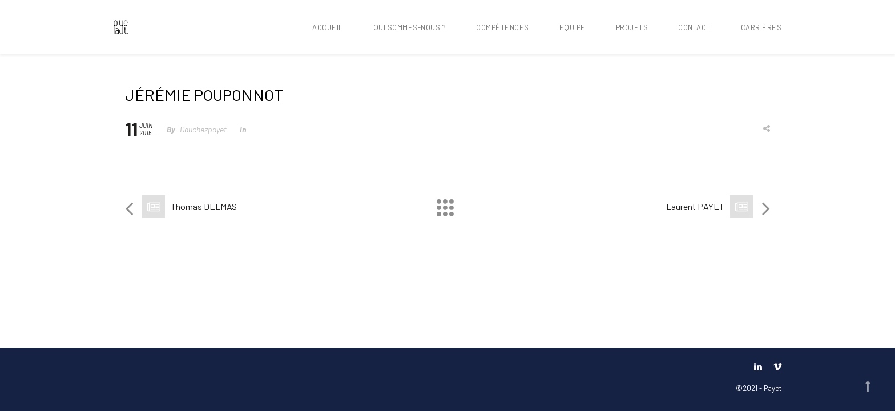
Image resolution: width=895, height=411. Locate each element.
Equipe (572, 27)
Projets (632, 27)
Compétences (502, 27)
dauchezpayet (203, 129)
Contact (694, 27)
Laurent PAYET (695, 206)
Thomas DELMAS (204, 206)
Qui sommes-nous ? (409, 27)
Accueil (327, 27)
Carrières (761, 27)
